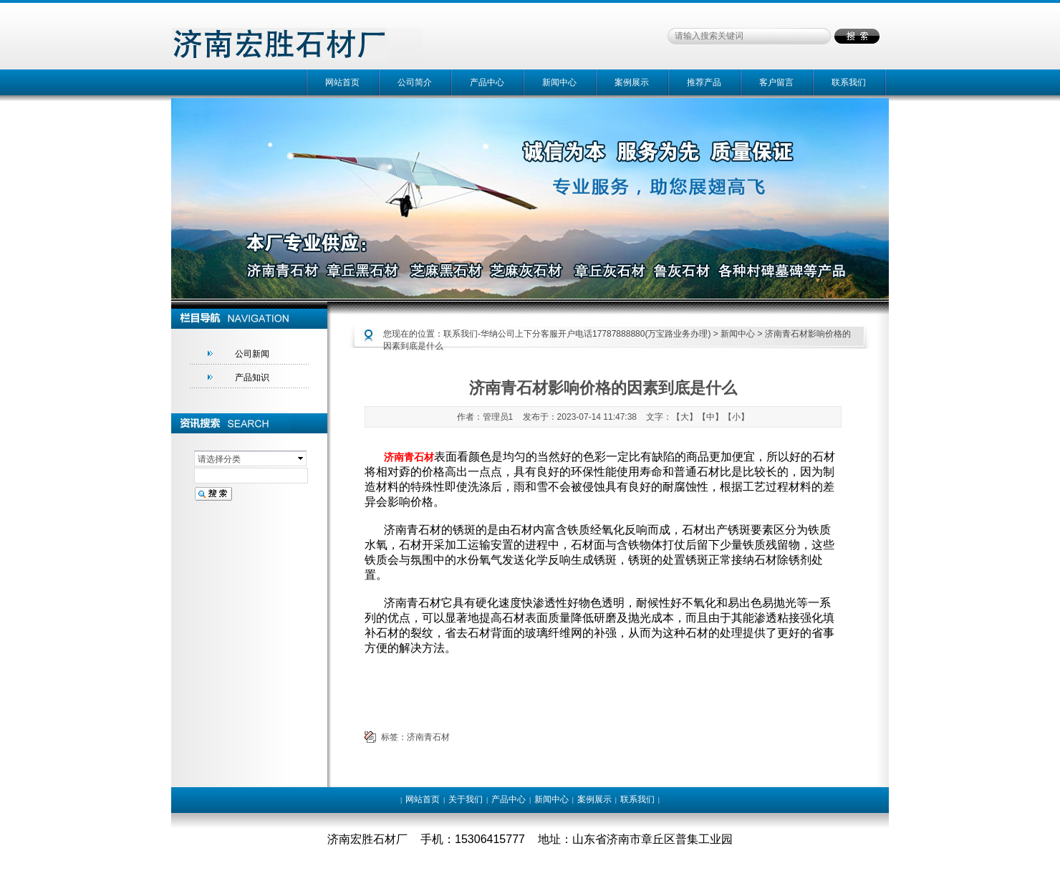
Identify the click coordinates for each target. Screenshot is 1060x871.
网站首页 (342, 82)
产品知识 (252, 377)
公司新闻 (252, 354)
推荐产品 (704, 82)
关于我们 (465, 799)
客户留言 (776, 82)
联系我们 (849, 82)
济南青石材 (428, 737)
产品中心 (487, 82)
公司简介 (415, 82)
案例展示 (632, 82)
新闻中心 (559, 82)
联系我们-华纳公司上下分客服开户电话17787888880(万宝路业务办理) (576, 334)
